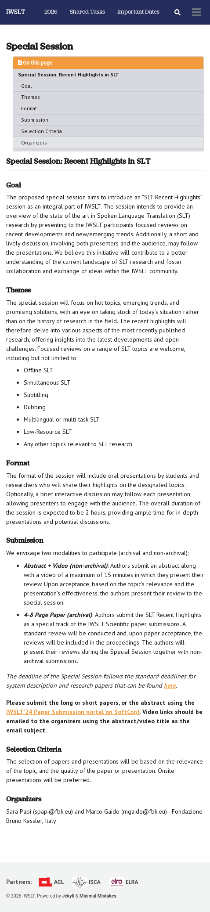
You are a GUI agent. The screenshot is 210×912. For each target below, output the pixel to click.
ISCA (86, 882)
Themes (30, 97)
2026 (51, 12)
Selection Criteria (41, 131)
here (170, 685)
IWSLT (15, 12)
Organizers (34, 142)
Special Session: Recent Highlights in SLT (68, 74)
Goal (26, 86)
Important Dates (138, 12)
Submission (34, 119)
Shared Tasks (87, 12)
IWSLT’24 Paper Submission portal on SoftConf (73, 712)
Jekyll (68, 896)
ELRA (123, 882)
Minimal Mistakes (98, 896)
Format (29, 108)
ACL (50, 882)
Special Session (39, 46)
